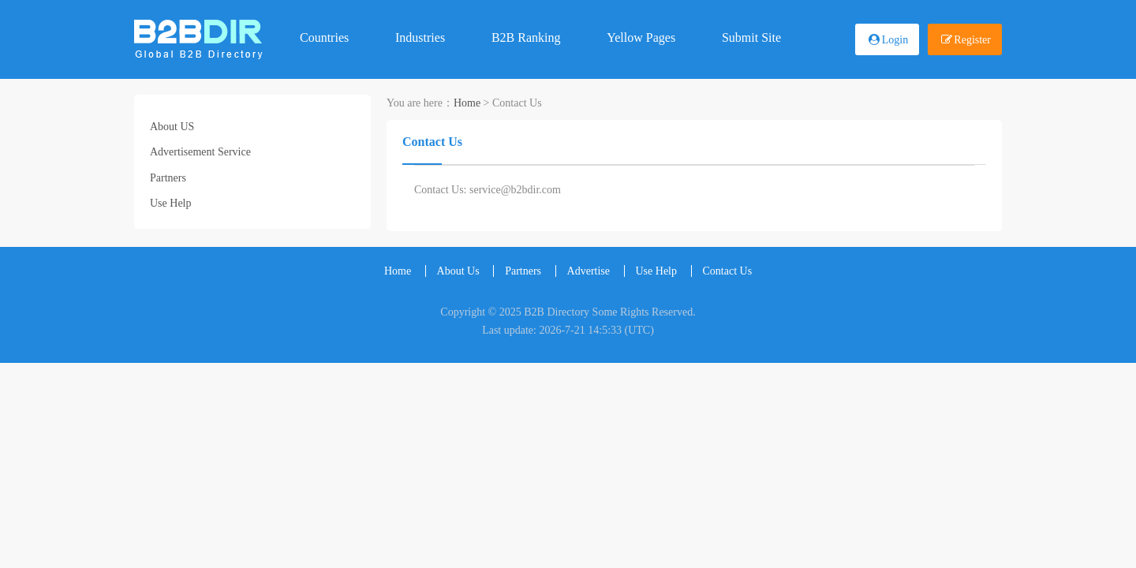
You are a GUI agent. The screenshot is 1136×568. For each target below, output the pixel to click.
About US (172, 127)
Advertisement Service (200, 152)
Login (895, 40)
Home (467, 103)
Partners (168, 178)
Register (972, 40)
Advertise (588, 271)
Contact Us (728, 271)
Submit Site (751, 37)
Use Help (171, 203)
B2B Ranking (526, 37)
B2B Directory (556, 312)
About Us (458, 271)
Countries (324, 37)
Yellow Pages (641, 37)
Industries (420, 37)
